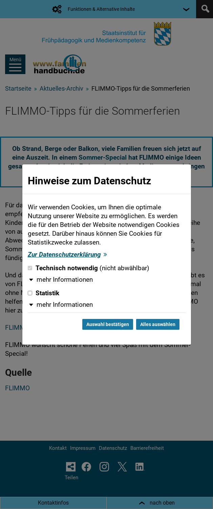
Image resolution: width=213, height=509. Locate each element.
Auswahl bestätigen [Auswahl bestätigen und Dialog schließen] (107, 324)
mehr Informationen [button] (65, 279)
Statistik (43, 293)
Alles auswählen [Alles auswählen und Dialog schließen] (157, 324)
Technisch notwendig (88, 268)
